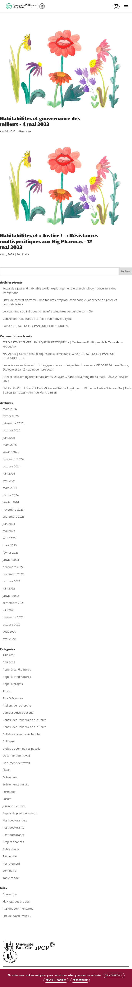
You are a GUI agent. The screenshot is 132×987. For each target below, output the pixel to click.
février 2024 (11, 495)
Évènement (10, 777)
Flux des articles (16, 901)
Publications (11, 849)
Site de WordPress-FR (17, 916)
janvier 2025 (11, 452)
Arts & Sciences (13, 698)
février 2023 (11, 552)
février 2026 (11, 416)
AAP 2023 (9, 662)
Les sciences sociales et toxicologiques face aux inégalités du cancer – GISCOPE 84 (57, 365)
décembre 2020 (13, 617)
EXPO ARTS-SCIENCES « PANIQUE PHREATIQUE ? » (36, 326)
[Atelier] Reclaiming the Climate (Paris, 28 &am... (35, 377)
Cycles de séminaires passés (21, 748)
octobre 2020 (11, 624)
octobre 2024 (11, 466)
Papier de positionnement (20, 813)
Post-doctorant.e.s (15, 820)
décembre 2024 (13, 459)
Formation (9, 792)
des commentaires (18, 908)
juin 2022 (9, 588)
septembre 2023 (14, 516)
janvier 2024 (11, 502)
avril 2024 (9, 481)
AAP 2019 (9, 655)
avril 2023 (9, 538)
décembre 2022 (13, 567)
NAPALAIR (9, 346)
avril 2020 (9, 639)
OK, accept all (113, 975)
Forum (7, 799)
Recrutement (11, 863)
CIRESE (52, 392)
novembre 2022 (13, 574)
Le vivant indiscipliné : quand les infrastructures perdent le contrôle (48, 311)
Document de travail (16, 755)
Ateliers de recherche (17, 705)
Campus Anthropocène (18, 712)
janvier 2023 (11, 560)
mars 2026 (10, 409)
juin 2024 (9, 473)
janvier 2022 (11, 596)
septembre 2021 (14, 603)
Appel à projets (13, 684)
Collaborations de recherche (21, 734)
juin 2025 (9, 437)
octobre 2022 (11, 581)
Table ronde (11, 878)
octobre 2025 (11, 430)
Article (7, 691)
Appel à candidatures (17, 669)
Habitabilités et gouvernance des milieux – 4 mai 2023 (40, 121)
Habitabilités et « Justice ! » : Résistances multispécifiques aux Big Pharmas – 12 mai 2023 (49, 241)
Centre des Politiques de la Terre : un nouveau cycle (37, 319)
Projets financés (13, 842)
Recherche (10, 856)
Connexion (10, 894)
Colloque (9, 741)
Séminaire (24, 131)
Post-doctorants (13, 827)
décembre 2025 (13, 423)
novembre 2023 (13, 509)
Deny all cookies (56, 980)
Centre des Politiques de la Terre (24, 720)
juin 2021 (9, 610)
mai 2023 (9, 531)
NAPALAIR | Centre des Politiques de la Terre (33, 354)
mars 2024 (10, 488)
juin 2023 (9, 524)
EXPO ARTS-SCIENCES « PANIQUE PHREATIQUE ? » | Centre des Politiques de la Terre (59, 342)
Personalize (80, 980)
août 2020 (9, 631)
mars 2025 (10, 445)
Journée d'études (14, 806)
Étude (6, 770)
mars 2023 (10, 545)
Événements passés (16, 784)
